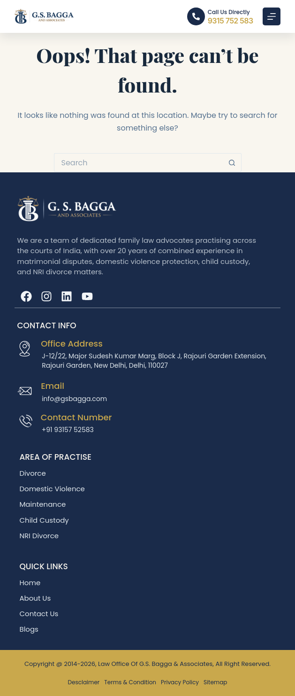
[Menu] (271, 16)
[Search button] (232, 162)
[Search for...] (138, 162)
